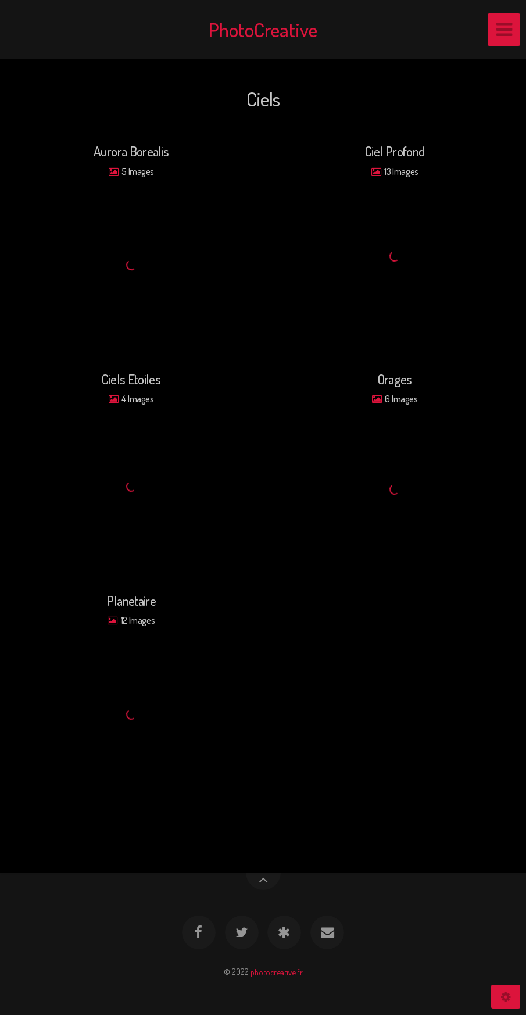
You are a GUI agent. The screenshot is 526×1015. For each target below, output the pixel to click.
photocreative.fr (277, 971)
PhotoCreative (263, 29)
